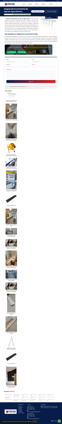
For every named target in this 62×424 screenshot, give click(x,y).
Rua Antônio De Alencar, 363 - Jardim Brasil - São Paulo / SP (15, 0)
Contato (51, 4)
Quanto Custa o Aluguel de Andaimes (25, 400)
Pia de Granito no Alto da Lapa (11, 225)
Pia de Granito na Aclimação (11, 119)
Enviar (31, 81)
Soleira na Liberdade (11, 363)
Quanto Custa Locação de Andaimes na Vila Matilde (11, 291)
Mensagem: (8, 69)
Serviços (43, 4)
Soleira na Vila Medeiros (11, 205)
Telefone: (8, 64)
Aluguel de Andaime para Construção (16, 395)
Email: (33, 59)
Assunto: (34, 64)
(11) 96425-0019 (31, 416)
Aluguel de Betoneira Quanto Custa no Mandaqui (11, 155)
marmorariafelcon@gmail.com (33, 411)
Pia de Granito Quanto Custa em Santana (11, 236)
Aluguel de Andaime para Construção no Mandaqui (11, 140)
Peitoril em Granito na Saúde (11, 314)
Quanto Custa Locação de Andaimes (17, 400)
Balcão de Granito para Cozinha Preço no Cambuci (11, 168)
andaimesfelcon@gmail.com (40, 0)
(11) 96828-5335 (31, 409)
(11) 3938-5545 (31, 414)
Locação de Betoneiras (8, 399)
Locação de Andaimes (51, 396)
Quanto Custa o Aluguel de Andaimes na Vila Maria (11, 190)
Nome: (7, 59)
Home (23, 4)
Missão (36, 4)
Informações (21, 412)
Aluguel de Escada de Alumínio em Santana (11, 349)
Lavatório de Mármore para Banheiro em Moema (11, 267)
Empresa (30, 4)
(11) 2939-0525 (30, 0)
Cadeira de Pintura (16, 396)
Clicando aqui (22, 52)
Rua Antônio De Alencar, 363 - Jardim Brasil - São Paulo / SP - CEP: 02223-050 (49, 407)
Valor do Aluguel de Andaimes (33, 400)
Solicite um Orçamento (37, 11)
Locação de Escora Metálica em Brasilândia (11, 280)
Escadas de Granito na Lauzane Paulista (11, 387)
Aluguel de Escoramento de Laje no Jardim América (11, 101)
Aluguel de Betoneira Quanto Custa (8, 397)
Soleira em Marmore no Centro (11, 333)
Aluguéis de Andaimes (8, 394)
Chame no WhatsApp (51, 11)
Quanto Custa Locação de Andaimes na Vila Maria (11, 248)
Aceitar (34, 421)
